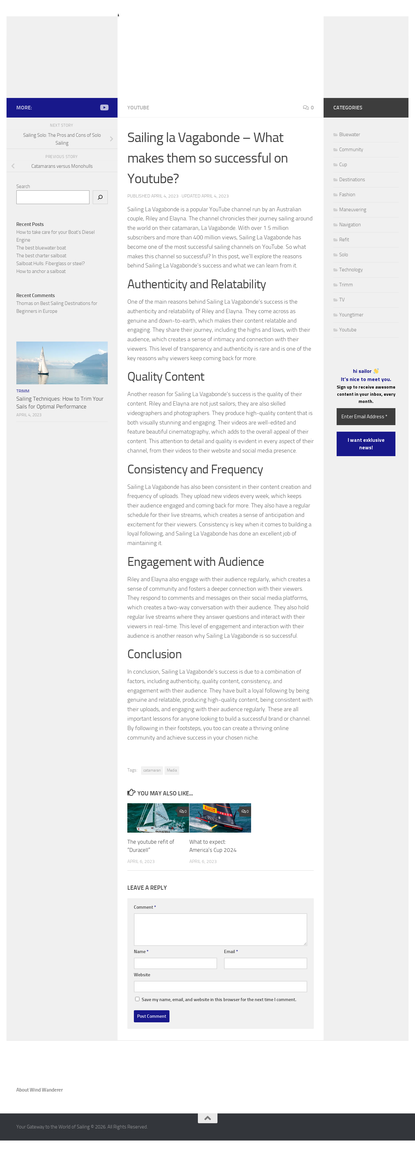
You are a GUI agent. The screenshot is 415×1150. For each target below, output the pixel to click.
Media (172, 780)
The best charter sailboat (41, 265)
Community (351, 159)
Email (231, 961)
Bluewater (349, 144)
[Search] (100, 207)
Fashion (347, 204)
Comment (145, 917)
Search (23, 196)
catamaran (152, 780)
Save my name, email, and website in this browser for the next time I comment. (219, 1009)
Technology (351, 279)
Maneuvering (352, 219)
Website (142, 984)
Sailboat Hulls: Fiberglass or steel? (50, 273)
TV (342, 309)
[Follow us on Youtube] (104, 117)
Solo (343, 264)
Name (141, 961)
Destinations (352, 189)
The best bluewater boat (41, 258)
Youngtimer (351, 324)
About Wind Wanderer (39, 1100)
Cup (343, 174)
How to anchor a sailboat (41, 281)
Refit (344, 249)
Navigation (350, 234)
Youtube (138, 117)
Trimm (22, 400)
